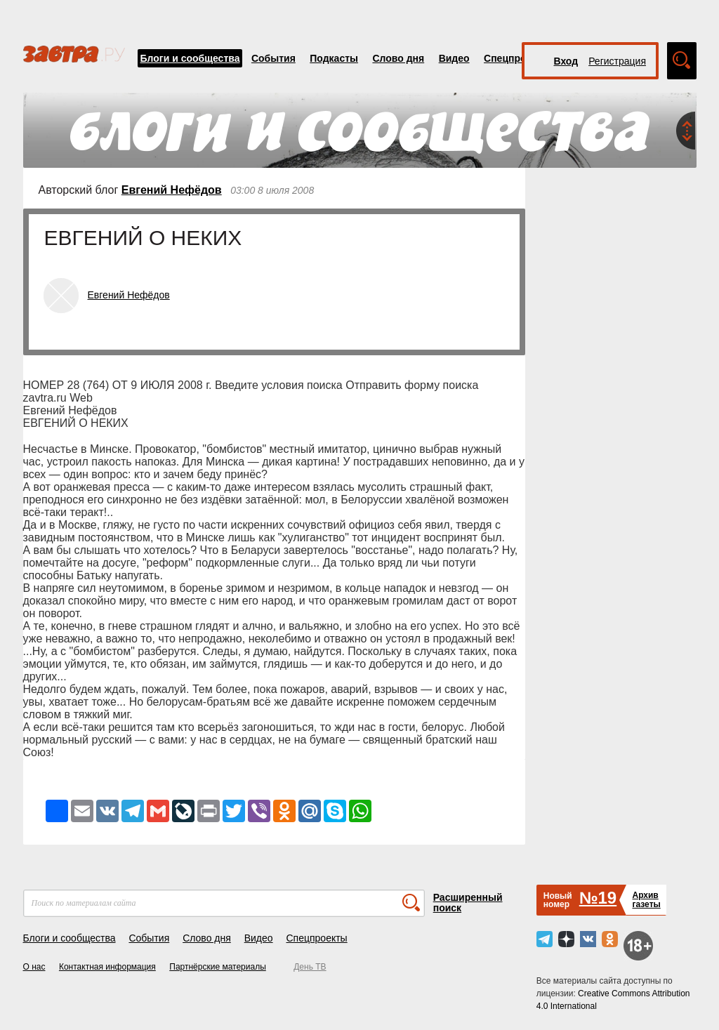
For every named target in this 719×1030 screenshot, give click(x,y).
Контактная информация (107, 967)
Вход (566, 61)
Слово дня (398, 58)
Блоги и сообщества (190, 58)
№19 (597, 897)
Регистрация (617, 61)
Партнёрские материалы (217, 967)
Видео (454, 58)
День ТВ (309, 967)
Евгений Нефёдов (171, 190)
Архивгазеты (646, 899)
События (273, 58)
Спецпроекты (517, 58)
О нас (34, 967)
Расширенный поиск (468, 902)
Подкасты (334, 58)
